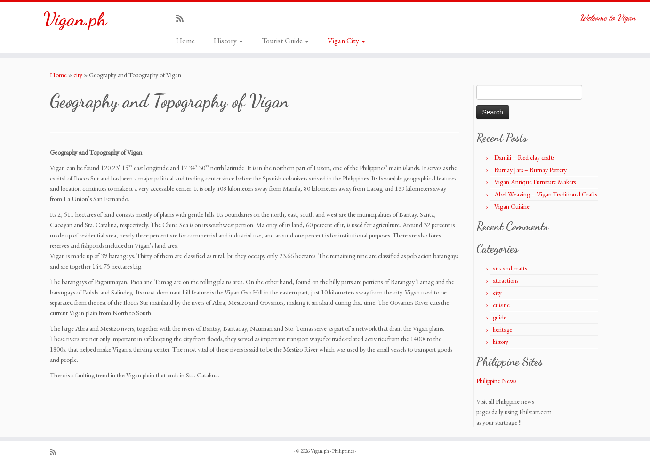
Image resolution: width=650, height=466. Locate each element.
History (228, 41)
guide (499, 317)
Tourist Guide (285, 41)
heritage (502, 330)
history (500, 342)
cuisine (501, 305)
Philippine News (496, 380)
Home (185, 41)
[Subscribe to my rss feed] (183, 18)
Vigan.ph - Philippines (332, 451)
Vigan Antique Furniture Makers (535, 182)
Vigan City (346, 41)
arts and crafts (510, 268)
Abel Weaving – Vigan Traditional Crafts (545, 194)
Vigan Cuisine (512, 206)
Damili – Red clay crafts (524, 157)
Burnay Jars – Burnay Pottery (530, 169)
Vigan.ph (75, 19)
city (77, 75)
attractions (505, 281)
